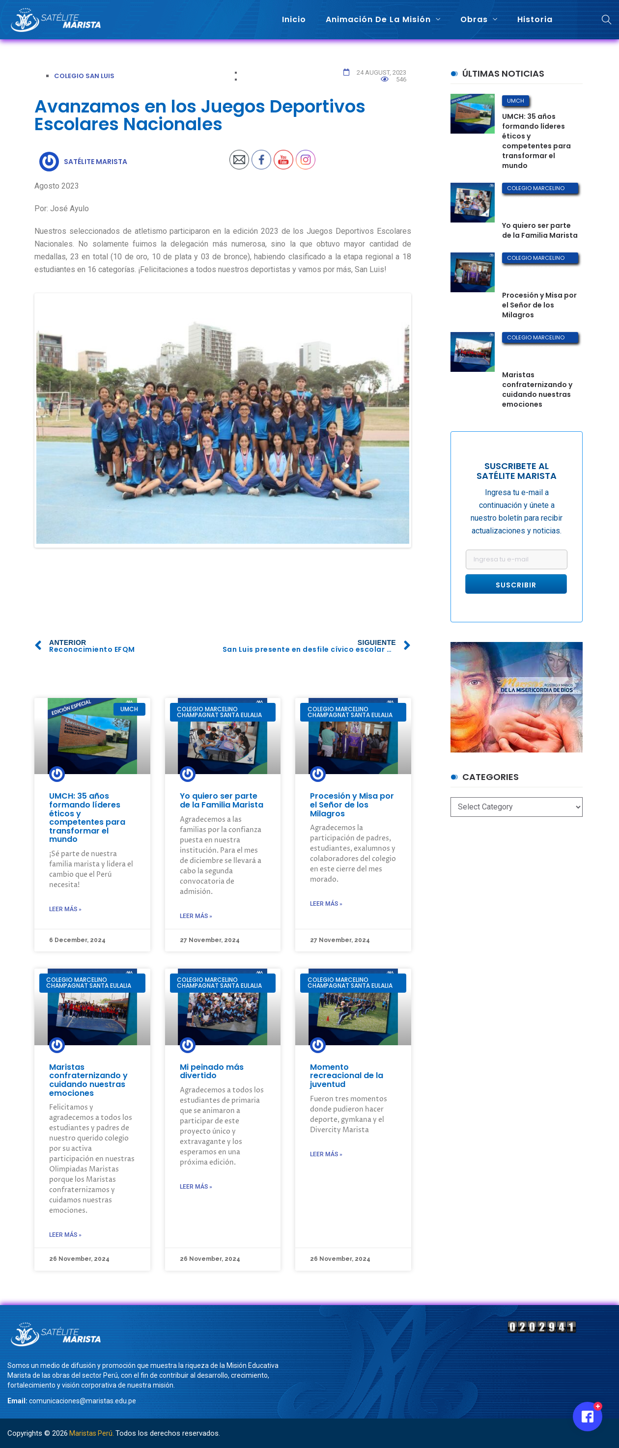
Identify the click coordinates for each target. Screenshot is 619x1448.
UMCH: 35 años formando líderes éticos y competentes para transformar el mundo (87, 816)
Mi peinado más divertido (212, 1069)
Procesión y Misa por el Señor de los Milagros (352, 803)
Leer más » (65, 907)
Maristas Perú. (91, 1433)
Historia (535, 19)
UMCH (515, 101)
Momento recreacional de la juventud (346, 1073)
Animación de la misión (378, 19)
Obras (474, 19)
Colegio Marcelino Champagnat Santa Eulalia (535, 189)
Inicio (294, 19)
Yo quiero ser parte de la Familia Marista (221, 799)
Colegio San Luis (84, 76)
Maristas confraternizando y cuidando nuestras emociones (88, 1078)
